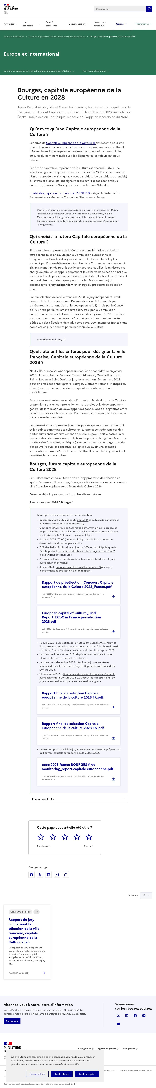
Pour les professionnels (94, 71)
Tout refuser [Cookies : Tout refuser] (62, 1074)
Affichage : (140, 895)
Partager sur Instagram (57, 875)
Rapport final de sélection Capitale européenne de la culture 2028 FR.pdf (72, 695)
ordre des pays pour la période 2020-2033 (59, 193)
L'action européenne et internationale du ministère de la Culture (57, 36)
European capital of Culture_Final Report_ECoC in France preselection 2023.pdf (71, 617)
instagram (144, 1015)
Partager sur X (40, 875)
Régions (120, 24)
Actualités (9, 24)
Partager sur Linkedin (49, 875)
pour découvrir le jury (49, 339)
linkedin (127, 1015)
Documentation (77, 24)
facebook (135, 1015)
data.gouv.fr (84, 1048)
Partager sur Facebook (31, 875)
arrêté (78, 643)
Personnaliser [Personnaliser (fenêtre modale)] (37, 1074)
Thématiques (142, 24)
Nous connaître (28, 23)
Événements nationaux (100, 23)
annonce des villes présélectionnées (77, 567)
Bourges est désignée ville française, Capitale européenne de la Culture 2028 (77, 675)
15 (144, 895)
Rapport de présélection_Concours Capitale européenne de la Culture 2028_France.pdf (77, 584)
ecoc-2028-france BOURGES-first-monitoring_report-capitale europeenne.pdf (77, 766)
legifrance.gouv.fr (106, 1048)
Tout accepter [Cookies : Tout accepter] (87, 1074)
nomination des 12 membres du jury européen (85, 551)
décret (81, 520)
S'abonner (12, 1021)
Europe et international (14, 36)
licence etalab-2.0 (65, 1084)
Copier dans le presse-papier (66, 875)
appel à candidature (68, 523)
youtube (118, 1024)
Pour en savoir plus (43, 799)
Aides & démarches (51, 23)
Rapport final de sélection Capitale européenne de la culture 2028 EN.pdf (73, 725)
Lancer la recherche (149, 9)
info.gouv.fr (129, 1048)
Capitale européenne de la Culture (69, 143)
